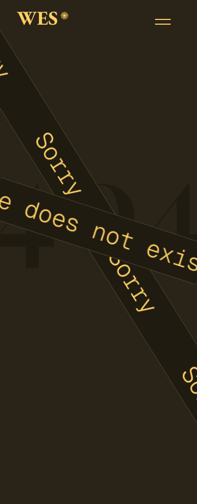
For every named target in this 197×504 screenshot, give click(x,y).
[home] (43, 21)
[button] (163, 21)
